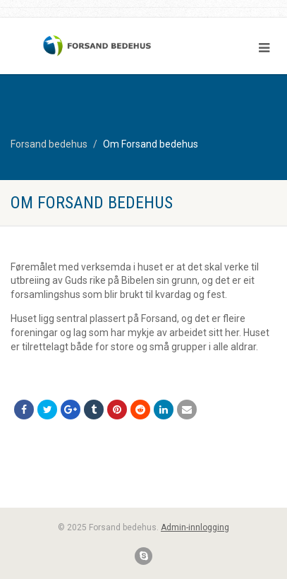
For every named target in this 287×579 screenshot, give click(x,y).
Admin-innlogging (195, 527)
